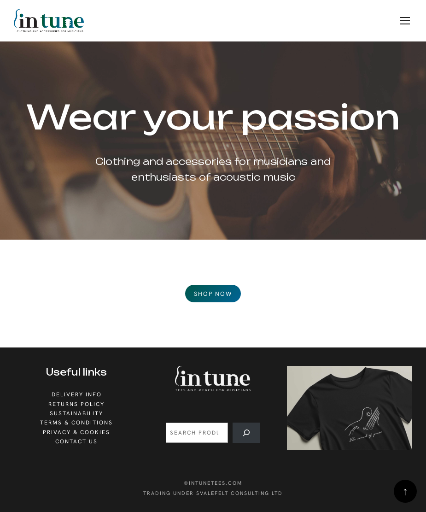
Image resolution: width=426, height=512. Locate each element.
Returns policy (76, 404)
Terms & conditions (76, 422)
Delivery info (77, 394)
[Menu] (404, 21)
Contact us (76, 441)
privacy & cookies (76, 432)
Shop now (213, 294)
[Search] (246, 433)
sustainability (76, 413)
